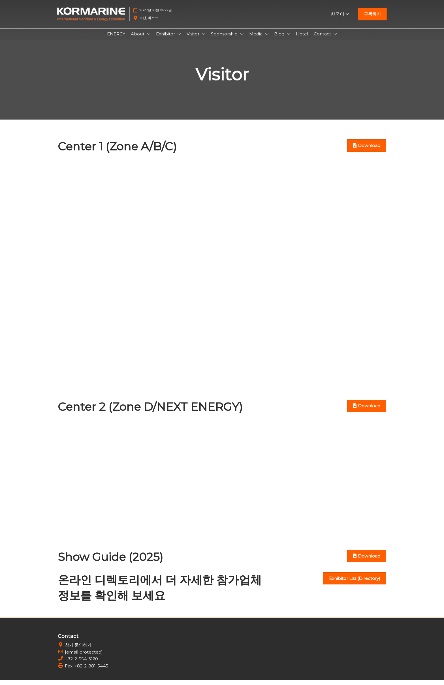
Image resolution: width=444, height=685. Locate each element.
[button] (372, 19)
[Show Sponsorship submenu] (242, 39)
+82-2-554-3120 (81, 664)
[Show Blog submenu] (288, 39)
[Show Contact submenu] (335, 39)
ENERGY (116, 39)
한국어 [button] (340, 19)
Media (256, 39)
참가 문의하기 (78, 650)
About (138, 39)
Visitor (193, 39)
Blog (279, 39)
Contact (323, 39)
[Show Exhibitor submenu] (179, 39)
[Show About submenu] (148, 39)
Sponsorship (225, 39)
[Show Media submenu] (266, 39)
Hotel (302, 39)
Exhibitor (166, 39)
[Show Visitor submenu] (203, 39)
